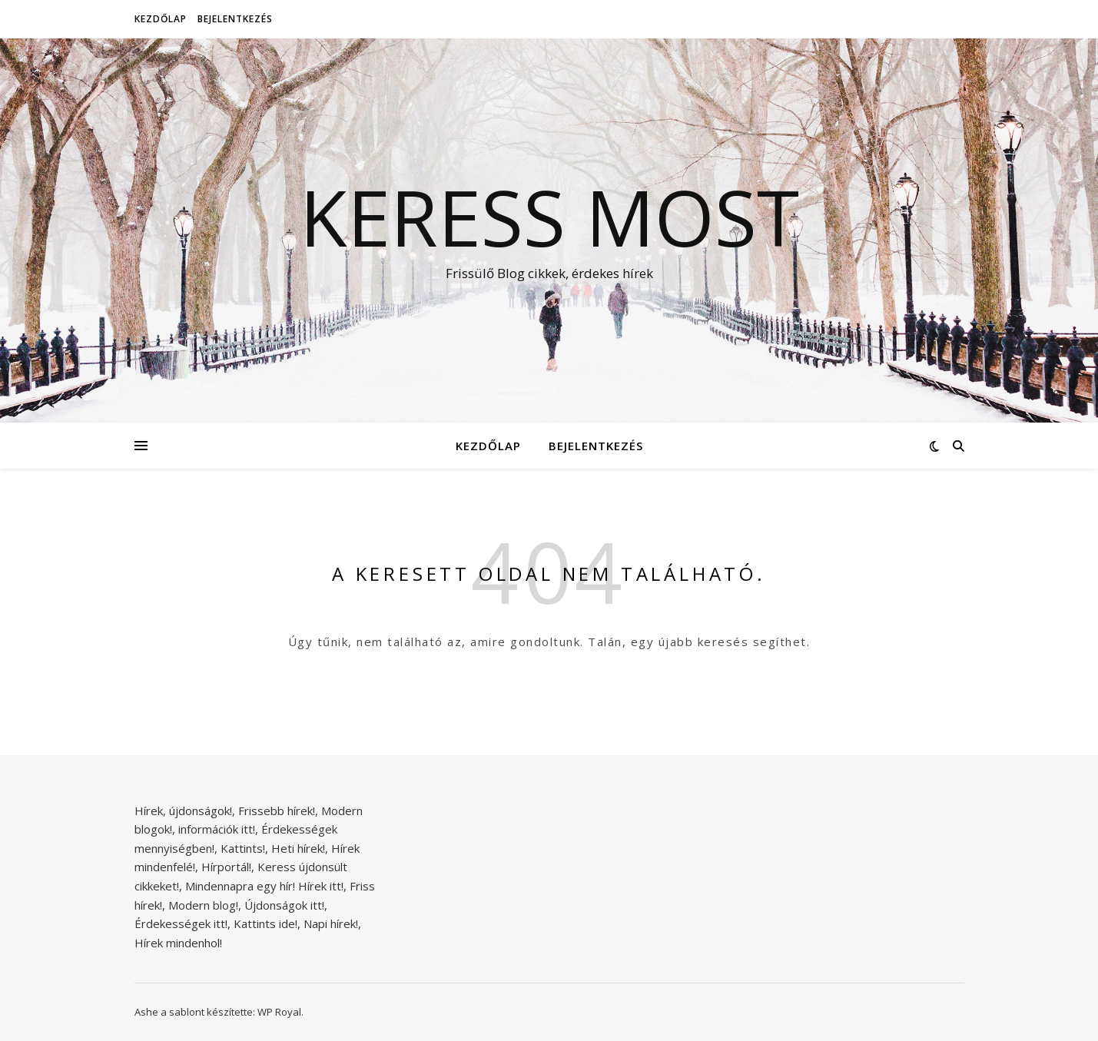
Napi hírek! (331, 923)
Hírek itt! (320, 885)
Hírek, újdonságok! (183, 810)
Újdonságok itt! (284, 905)
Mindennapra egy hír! (240, 885)
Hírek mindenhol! (178, 942)
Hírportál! (226, 866)
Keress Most (549, 216)
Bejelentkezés (235, 18)
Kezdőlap (160, 18)
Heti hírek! (298, 848)
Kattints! (243, 848)
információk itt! (216, 829)
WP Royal (279, 1012)
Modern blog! (203, 905)
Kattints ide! (265, 923)
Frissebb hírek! (276, 810)
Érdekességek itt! (180, 923)
